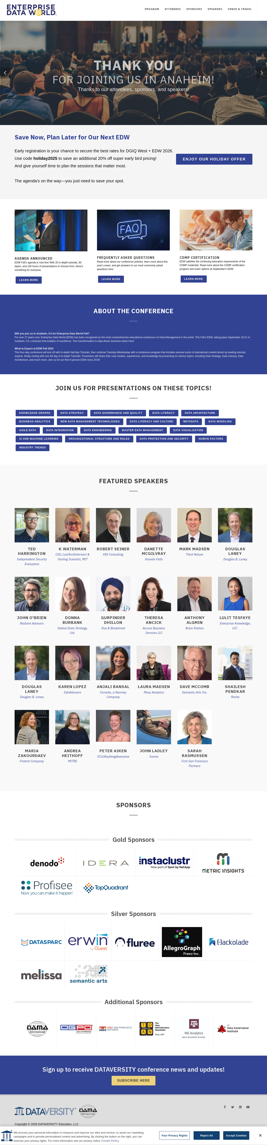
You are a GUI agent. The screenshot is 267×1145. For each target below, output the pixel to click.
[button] (5, 73)
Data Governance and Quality (118, 413)
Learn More (28, 280)
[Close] (260, 1139)
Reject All (206, 1139)
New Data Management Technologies (90, 421)
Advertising (20, 1128)
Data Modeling (220, 421)
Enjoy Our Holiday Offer (214, 159)
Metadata (191, 421)
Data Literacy (163, 413)
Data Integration (60, 430)
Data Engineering (98, 430)
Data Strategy (72, 413)
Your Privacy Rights (174, 1139)
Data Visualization (188, 430)
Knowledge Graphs (34, 413)
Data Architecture (200, 413)
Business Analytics (34, 421)
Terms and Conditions (40, 1128)
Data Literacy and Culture (151, 421)
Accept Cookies (236, 1139)
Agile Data (27, 430)
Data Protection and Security (164, 438)
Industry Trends (32, 447)
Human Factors (211, 438)
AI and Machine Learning (39, 438)
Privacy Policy (61, 1128)
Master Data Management (142, 430)
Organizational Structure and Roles (99, 438)
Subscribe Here (133, 1080)
